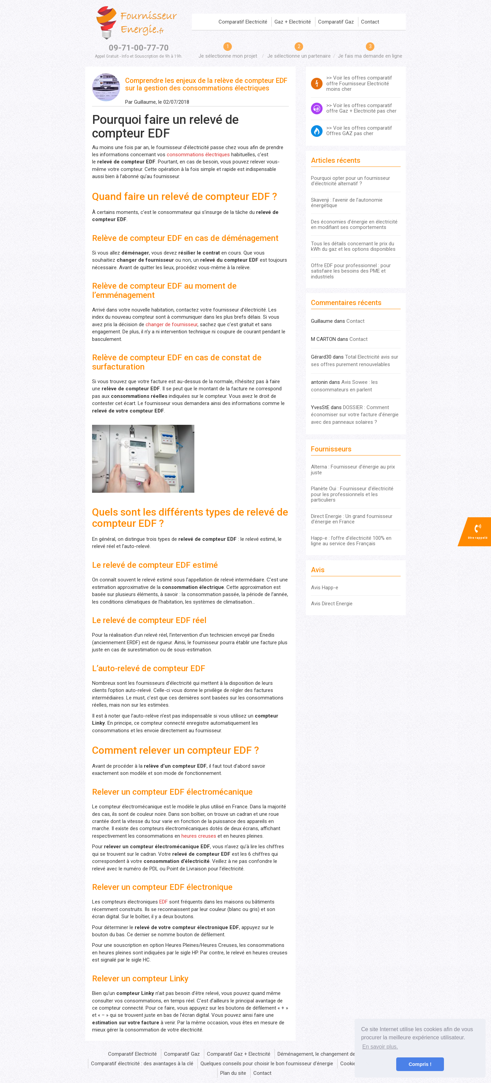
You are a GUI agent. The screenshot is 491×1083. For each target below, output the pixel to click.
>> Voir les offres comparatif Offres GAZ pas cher (359, 131)
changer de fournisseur (171, 324)
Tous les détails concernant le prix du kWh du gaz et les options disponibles (353, 246)
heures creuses (198, 836)
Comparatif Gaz (336, 22)
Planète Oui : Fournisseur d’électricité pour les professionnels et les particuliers (352, 494)
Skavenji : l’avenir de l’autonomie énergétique (347, 202)
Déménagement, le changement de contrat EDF (330, 1054)
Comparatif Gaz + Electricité (238, 1054)
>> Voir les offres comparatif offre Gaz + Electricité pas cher (361, 108)
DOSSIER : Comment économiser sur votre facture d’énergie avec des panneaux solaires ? (355, 414)
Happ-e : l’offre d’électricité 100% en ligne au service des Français (351, 541)
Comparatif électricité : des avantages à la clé (142, 1063)
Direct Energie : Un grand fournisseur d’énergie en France (351, 519)
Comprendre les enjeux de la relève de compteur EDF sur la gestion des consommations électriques (206, 84)
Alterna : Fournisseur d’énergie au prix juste (353, 469)
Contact (370, 22)
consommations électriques (198, 154)
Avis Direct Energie (332, 604)
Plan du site (233, 1073)
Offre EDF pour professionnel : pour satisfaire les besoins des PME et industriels (351, 271)
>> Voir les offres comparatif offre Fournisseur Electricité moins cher (359, 83)
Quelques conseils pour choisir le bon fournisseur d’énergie (266, 1063)
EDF (163, 902)
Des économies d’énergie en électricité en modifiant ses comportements (354, 224)
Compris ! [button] (419, 1064)
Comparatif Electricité (243, 22)
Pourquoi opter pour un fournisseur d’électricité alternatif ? (350, 181)
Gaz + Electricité (292, 22)
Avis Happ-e (324, 588)
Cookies (349, 1063)
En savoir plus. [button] (380, 1047)
